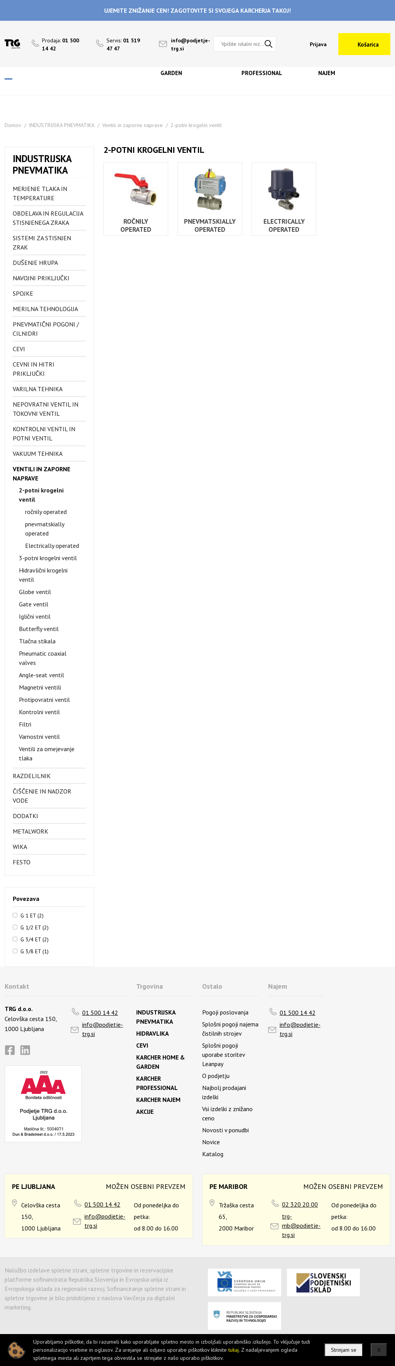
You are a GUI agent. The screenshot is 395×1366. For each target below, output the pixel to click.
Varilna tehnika (37, 389)
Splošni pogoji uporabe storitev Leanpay (223, 1054)
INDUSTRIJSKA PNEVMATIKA (62, 125)
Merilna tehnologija (45, 309)
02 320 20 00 (300, 1204)
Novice (211, 1142)
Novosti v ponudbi (225, 1130)
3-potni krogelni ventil (48, 558)
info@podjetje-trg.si (102, 1029)
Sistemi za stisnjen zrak (42, 242)
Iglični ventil (35, 616)
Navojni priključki (41, 278)
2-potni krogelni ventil (196, 125)
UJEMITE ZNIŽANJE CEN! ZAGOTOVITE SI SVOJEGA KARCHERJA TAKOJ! (197, 10)
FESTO (21, 862)
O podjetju (216, 1076)
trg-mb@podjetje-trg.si (301, 1225)
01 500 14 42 (100, 1012)
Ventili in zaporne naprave (132, 125)
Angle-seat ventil (41, 675)
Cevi (19, 349)
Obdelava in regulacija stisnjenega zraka (48, 217)
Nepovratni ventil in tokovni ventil (45, 408)
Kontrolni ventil (39, 712)
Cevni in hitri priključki (33, 368)
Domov (13, 125)
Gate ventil (33, 604)
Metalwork (30, 831)
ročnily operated (46, 512)
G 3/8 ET (34, 951)
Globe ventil (35, 592)
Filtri (25, 724)
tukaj (233, 1349)
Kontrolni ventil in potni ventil (44, 433)
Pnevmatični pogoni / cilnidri (46, 328)
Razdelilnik (32, 776)
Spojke (23, 293)
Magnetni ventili (40, 687)
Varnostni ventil (39, 736)
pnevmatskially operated (44, 528)
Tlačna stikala (37, 641)
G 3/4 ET (34, 939)
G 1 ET (32, 915)
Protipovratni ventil (44, 699)
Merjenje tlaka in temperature (40, 193)
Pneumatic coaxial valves (42, 658)
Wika (20, 846)
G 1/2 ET (34, 927)
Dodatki (25, 816)
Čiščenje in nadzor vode (42, 795)
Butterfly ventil (39, 629)
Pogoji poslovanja (225, 1012)
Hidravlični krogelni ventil (43, 574)
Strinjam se (343, 1349)
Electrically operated (52, 545)
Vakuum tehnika (37, 453)
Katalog (212, 1154)
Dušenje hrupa (35, 262)
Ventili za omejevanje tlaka (46, 753)
